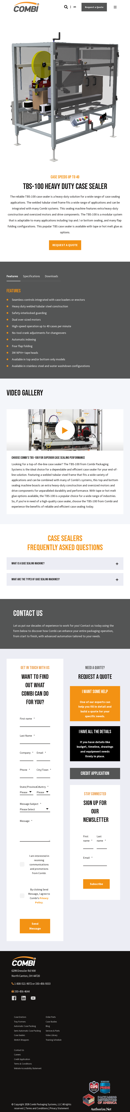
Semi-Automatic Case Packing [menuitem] (27, 1030)
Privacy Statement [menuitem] (59, 1108)
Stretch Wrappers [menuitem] (21, 1039)
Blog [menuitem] (48, 1026)
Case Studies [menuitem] (51, 1021)
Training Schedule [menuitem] (53, 1039)
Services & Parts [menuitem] (53, 1030)
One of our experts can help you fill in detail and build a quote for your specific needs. (95, 703)
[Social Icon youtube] (32, 998)
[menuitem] (37, 1108)
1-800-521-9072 (23, 983)
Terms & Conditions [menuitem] (23, 1063)
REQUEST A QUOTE (65, 245)
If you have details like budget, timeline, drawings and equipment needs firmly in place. (95, 743)
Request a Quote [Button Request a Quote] (94, 6)
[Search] (66, 6)
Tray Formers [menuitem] (20, 1021)
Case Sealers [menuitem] (19, 1035)
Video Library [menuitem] (51, 1035)
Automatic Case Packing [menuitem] (25, 1026)
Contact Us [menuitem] (19, 1050)
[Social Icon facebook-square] (15, 998)
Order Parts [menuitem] (51, 1017)
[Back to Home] (26, 10)
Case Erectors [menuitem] (20, 1017)
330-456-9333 (42, 983)
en (74, 6)
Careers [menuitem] (17, 1054)
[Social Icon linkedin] (23, 998)
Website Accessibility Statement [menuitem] (27, 1068)
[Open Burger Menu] (115, 7)
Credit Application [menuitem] (22, 1059)
